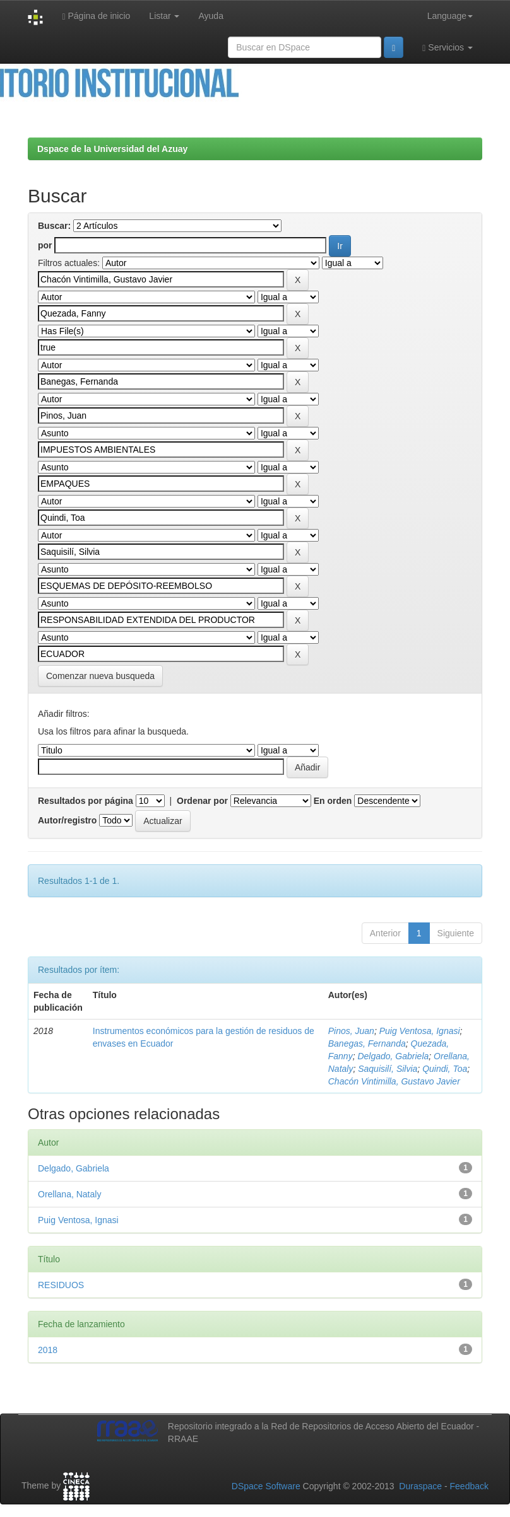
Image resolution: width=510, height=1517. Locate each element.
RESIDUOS (61, 1285)
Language (450, 16)
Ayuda (210, 16)
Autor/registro (67, 820)
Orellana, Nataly (69, 1194)
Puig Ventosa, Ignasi (419, 1031)
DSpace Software (266, 1486)
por (45, 245)
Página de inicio (96, 16)
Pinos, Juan (351, 1031)
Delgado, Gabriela (393, 1056)
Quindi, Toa (444, 1069)
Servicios (447, 47)
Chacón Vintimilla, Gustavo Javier (394, 1081)
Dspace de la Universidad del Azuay (112, 149)
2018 (47, 1350)
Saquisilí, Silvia (387, 1069)
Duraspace (420, 1486)
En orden (333, 801)
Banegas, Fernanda (367, 1043)
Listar (164, 16)
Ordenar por (202, 801)
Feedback (469, 1486)
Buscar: (54, 226)
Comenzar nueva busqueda (100, 676)
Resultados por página (85, 801)
